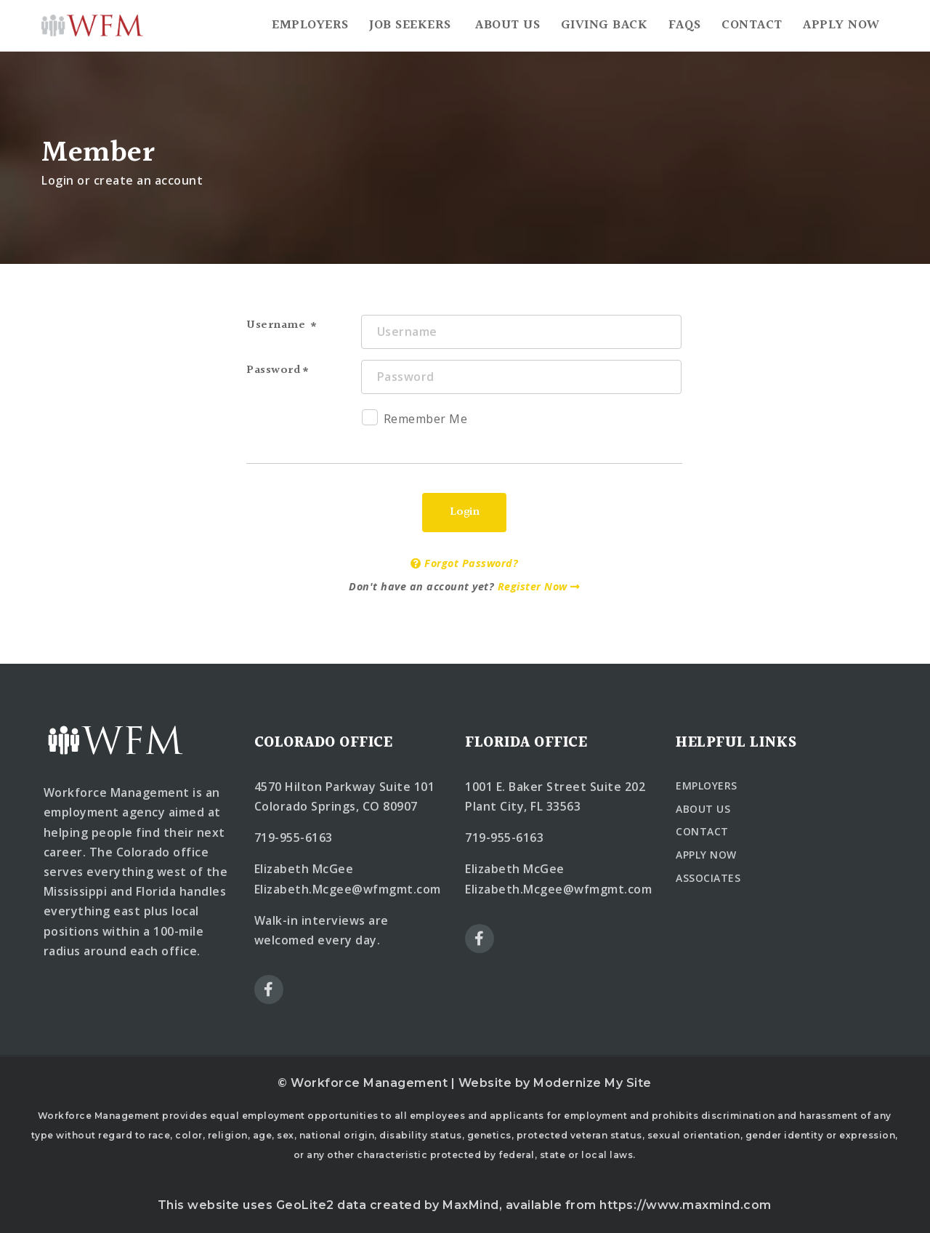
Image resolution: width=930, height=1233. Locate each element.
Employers (310, 25)
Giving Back (604, 25)
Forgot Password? (464, 563)
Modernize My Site (592, 1083)
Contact (752, 25)
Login (465, 512)
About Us (507, 25)
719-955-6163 (293, 838)
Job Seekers (410, 25)
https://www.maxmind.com (685, 1205)
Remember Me (415, 421)
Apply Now (841, 25)
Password (273, 370)
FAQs (684, 25)
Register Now (539, 586)
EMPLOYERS (706, 785)
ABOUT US (703, 809)
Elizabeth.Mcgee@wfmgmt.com (347, 889)
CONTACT (702, 831)
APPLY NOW (706, 855)
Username (277, 325)
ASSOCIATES (708, 878)
